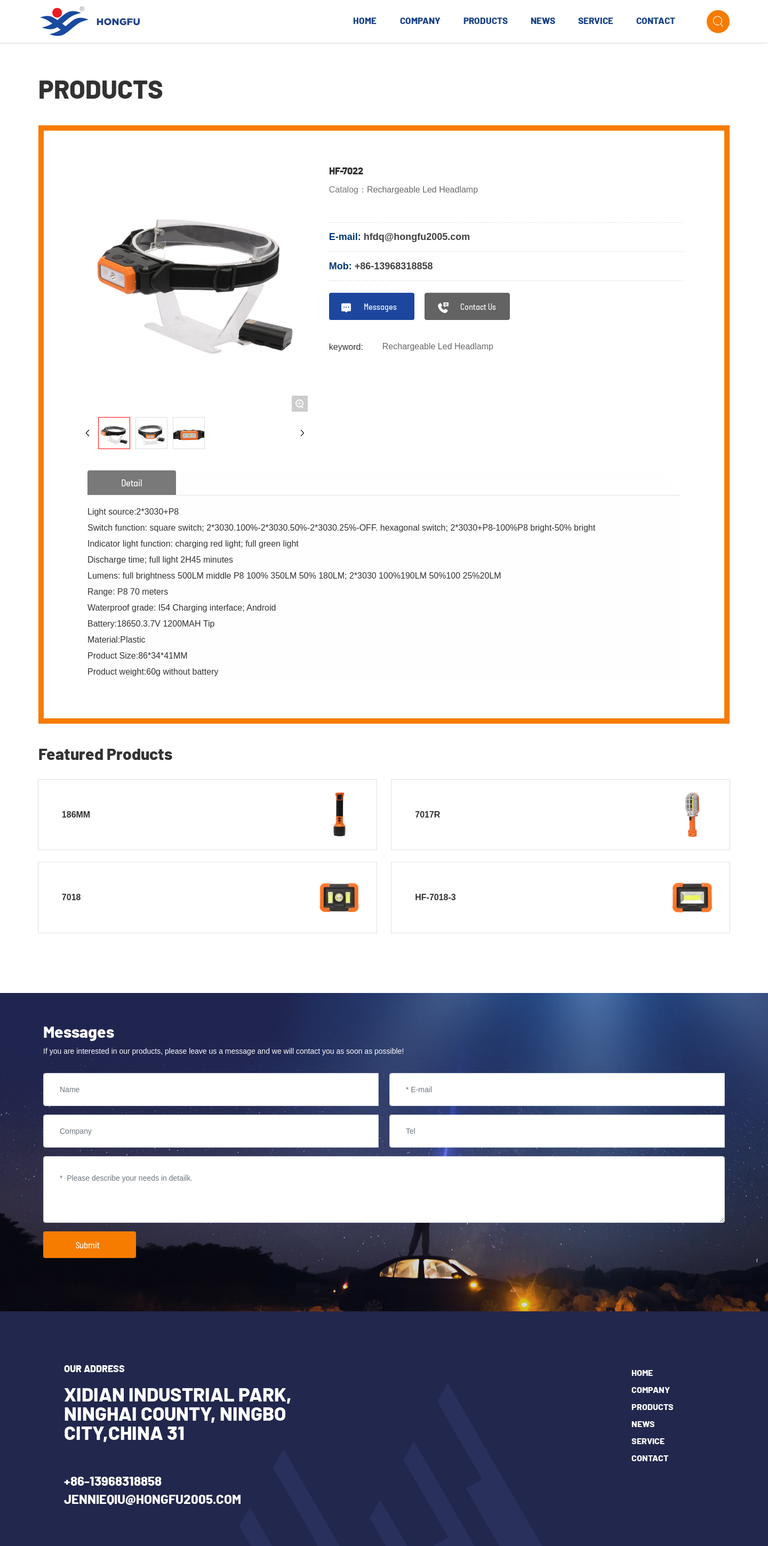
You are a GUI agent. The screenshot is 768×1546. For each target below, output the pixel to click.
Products (652, 1407)
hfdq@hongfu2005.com (417, 236)
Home (642, 1373)
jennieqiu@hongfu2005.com (152, 1500)
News (643, 1424)
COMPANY (650, 1390)
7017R (427, 814)
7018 (71, 897)
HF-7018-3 (435, 897)
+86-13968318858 (394, 266)
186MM (76, 814)
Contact (649, 1458)
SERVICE (648, 1441)
